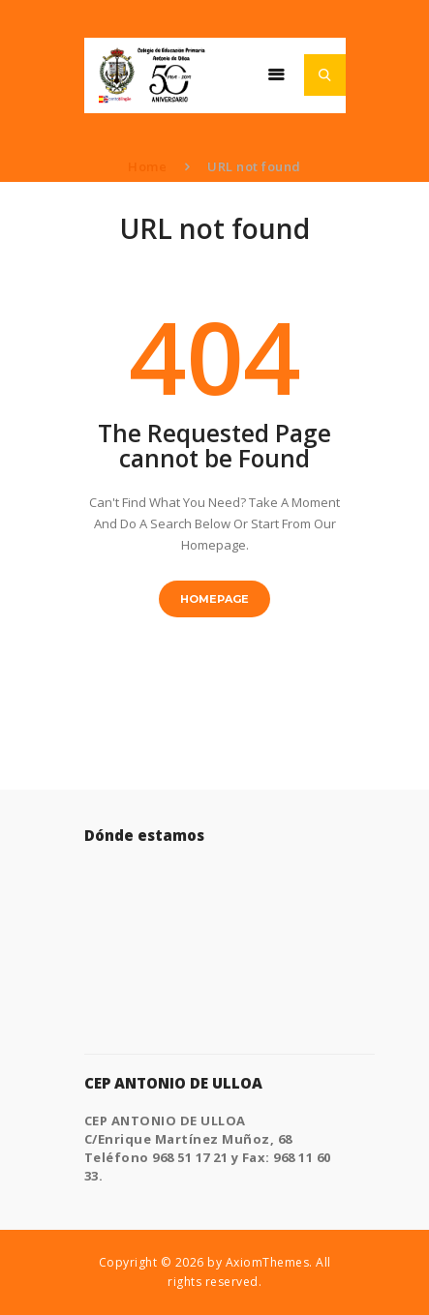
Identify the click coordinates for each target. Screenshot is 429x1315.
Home (147, 166)
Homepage (214, 599)
